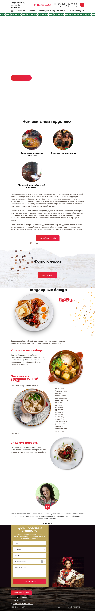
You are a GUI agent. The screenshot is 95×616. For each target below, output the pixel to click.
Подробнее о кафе (47, 238)
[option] (47, 56)
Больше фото (47, 275)
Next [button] (89, 41)
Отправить (29, 581)
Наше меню (21, 78)
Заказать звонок (21, 593)
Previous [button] (6, 41)
